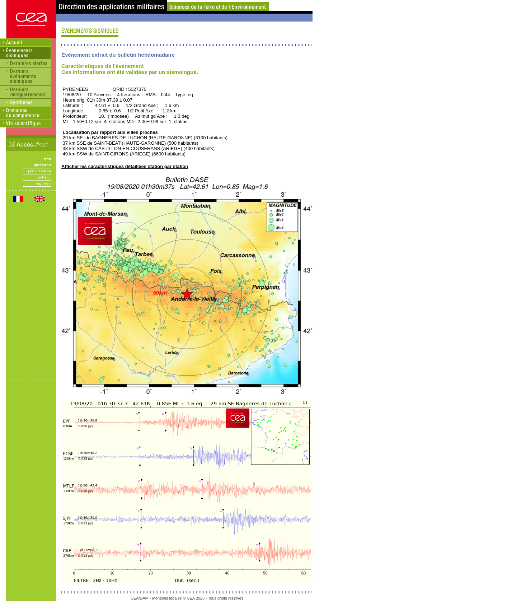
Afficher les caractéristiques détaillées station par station (124, 166)
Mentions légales (167, 598)
